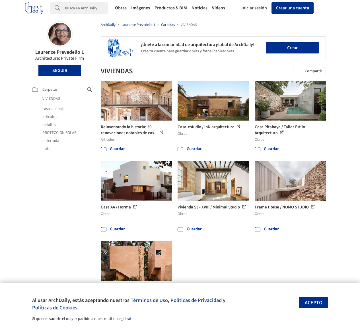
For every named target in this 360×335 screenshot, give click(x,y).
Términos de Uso (149, 300)
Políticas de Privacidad (196, 300)
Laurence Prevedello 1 (59, 52)
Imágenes (140, 8)
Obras (121, 8)
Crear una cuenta (292, 8)
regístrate (125, 319)
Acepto (313, 302)
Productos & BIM (171, 8)
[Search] (86, 8)
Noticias (199, 8)
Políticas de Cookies (54, 307)
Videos (218, 8)
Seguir (59, 70)
